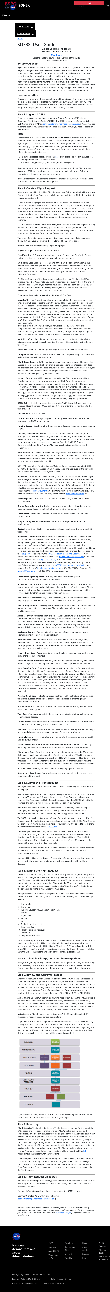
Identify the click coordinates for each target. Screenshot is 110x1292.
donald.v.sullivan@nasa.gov (71, 556)
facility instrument (39, 490)
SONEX (24, 5)
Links (84, 1243)
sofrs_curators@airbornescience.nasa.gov (61, 124)
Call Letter (52, 826)
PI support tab (27, 553)
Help (84, 1258)
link (84, 1151)
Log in (89, 3)
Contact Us (60, 1283)
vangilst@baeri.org (47, 559)
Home (20, 38)
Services (69, 1243)
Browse (85, 1254)
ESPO (51, 1243)
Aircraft (68, 1254)
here (57, 156)
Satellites (69, 1258)
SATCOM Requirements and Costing (63, 553)
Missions (52, 1247)
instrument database (75, 493)
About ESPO (54, 1251)
